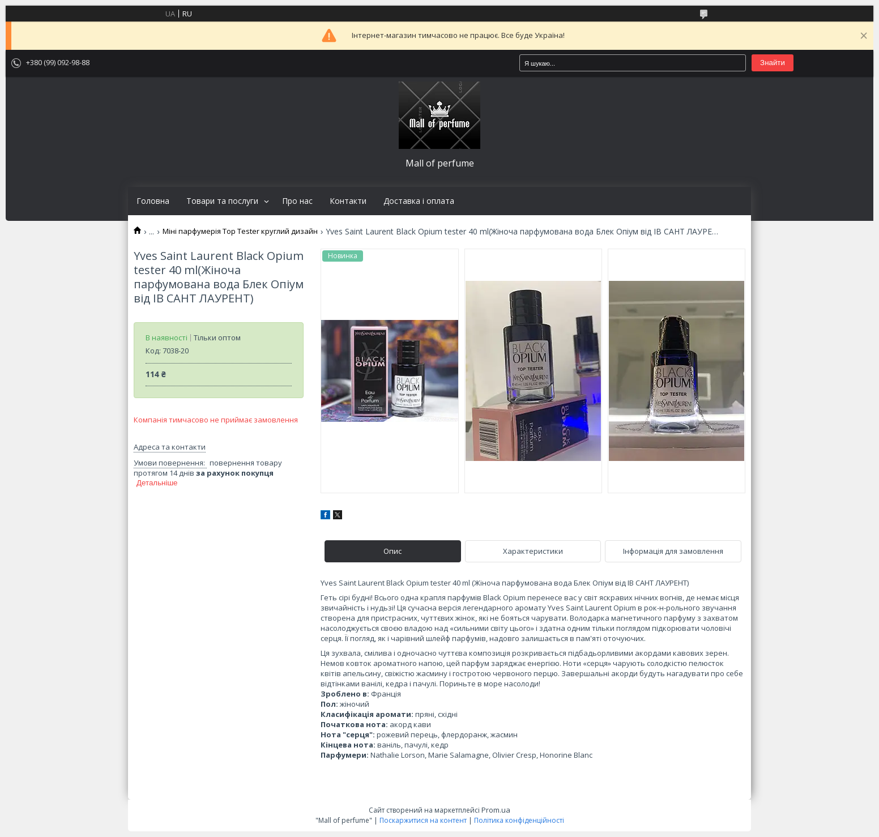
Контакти (348, 201)
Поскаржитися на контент (423, 820)
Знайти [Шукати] (772, 62)
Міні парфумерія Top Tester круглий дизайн (240, 231)
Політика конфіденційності (519, 820)
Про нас (297, 201)
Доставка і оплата (418, 201)
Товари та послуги (222, 201)
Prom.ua (495, 810)
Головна (152, 201)
